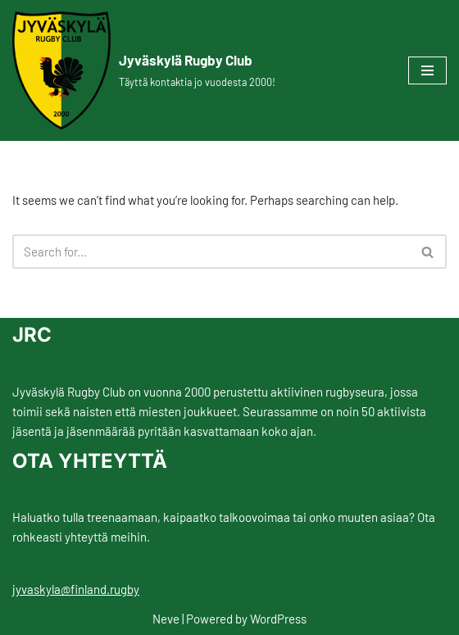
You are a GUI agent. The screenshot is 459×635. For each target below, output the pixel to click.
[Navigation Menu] (427, 70)
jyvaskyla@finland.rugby (75, 589)
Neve (166, 618)
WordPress (278, 618)
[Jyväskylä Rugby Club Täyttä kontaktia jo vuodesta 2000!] (143, 70)
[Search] (211, 251)
